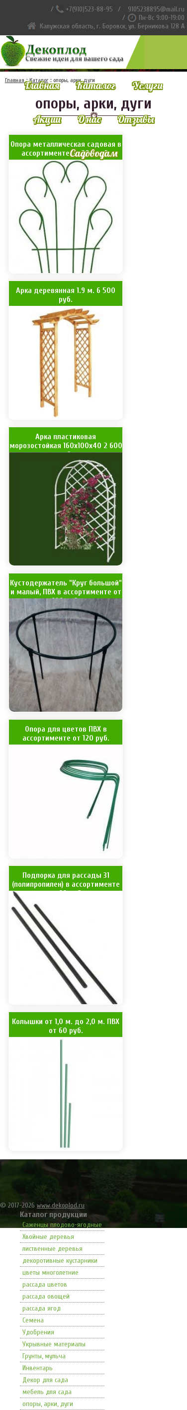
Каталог (95, 85)
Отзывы (135, 119)
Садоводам (93, 153)
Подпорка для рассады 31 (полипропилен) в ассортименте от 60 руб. (66, 881)
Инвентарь (37, 1368)
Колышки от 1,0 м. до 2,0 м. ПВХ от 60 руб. (65, 1026)
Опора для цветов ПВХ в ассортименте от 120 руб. (65, 734)
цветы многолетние (50, 1272)
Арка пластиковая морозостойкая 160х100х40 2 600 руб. (65, 442)
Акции (47, 119)
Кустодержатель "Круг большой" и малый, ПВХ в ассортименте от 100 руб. (66, 588)
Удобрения (38, 1332)
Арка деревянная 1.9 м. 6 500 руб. (65, 295)
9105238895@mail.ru (156, 9)
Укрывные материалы (54, 1344)
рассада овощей (46, 1296)
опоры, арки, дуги (47, 1404)
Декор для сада (45, 1380)
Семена (33, 1320)
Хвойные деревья (48, 1236)
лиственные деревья (52, 1248)
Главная (42, 85)
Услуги (147, 85)
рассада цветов (44, 1284)
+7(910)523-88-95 (89, 9)
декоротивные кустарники (59, 1260)
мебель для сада (47, 1392)
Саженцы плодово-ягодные (62, 1225)
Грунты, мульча (44, 1356)
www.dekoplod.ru (61, 1205)
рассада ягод (41, 1308)
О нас (89, 119)
